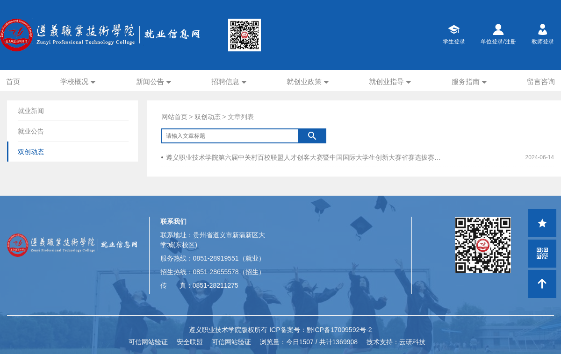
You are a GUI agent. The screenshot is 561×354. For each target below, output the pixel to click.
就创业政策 (304, 81)
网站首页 (174, 116)
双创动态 (207, 116)
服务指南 (466, 81)
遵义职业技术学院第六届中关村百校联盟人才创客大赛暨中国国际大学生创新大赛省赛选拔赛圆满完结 (302, 157)
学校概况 (74, 81)
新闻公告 (150, 81)
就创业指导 (386, 81)
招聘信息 (225, 81)
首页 (13, 81)
